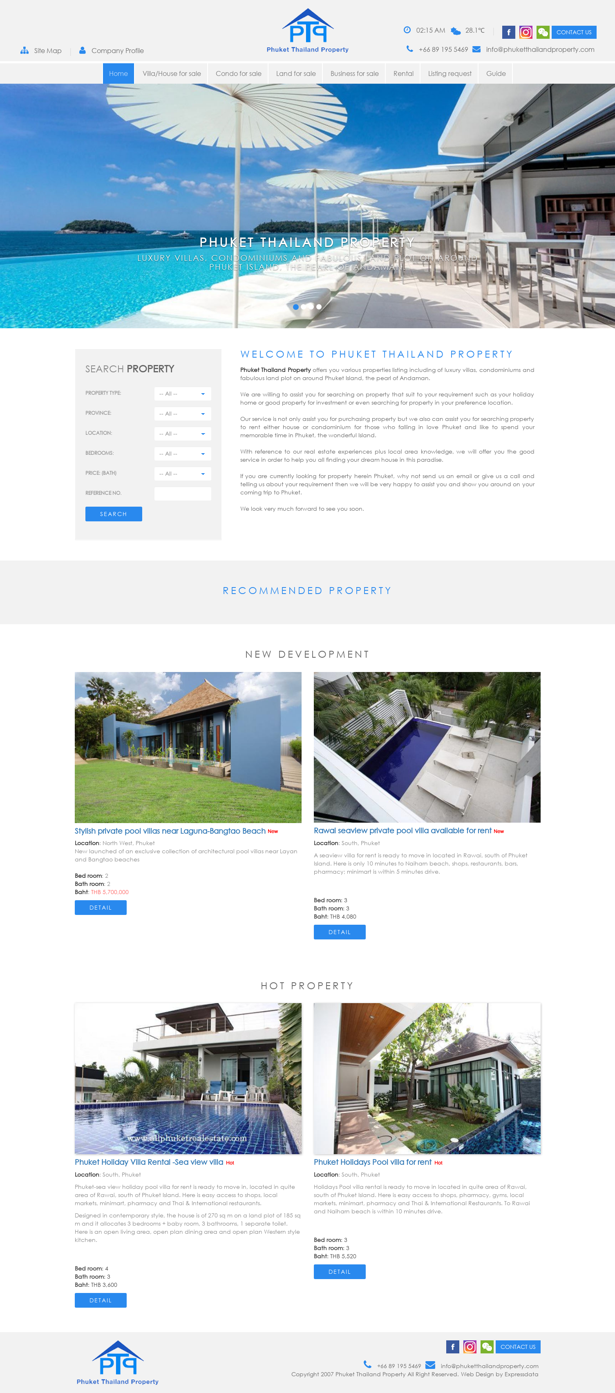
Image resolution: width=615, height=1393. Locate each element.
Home (118, 73)
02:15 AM (424, 30)
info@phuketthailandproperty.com (533, 49)
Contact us (574, 32)
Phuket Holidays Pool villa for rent (379, 1161)
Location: (98, 433)
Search (113, 513)
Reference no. (103, 493)
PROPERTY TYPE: (103, 393)
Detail (100, 907)
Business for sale (355, 73)
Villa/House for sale (172, 73)
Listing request (450, 73)
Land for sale (296, 73)
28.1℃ (475, 30)
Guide (496, 73)
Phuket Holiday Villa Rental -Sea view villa (155, 1161)
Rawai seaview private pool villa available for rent (409, 830)
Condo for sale (239, 73)
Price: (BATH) (100, 473)
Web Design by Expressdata (500, 1374)
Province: (98, 413)
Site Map (41, 50)
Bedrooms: (99, 453)
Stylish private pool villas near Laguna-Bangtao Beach (176, 830)
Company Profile (111, 50)
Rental (404, 73)
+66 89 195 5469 (437, 49)
